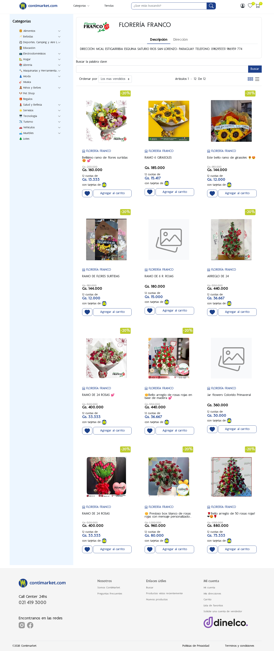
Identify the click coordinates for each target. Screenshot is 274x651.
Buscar (150, 587)
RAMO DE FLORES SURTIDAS (101, 276)
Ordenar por (88, 79)
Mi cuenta (209, 587)
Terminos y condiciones (239, 646)
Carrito (207, 599)
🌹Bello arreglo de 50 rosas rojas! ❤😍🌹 (231, 515)
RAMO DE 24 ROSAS (96, 513)
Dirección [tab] (180, 40)
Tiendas (109, 6)
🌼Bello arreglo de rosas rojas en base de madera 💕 (168, 397)
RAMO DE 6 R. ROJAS (159, 276)
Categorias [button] (81, 6)
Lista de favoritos (213, 605)
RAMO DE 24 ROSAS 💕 (98, 395)
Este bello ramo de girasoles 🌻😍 (231, 157)
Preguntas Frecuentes (109, 594)
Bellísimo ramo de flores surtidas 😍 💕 (105, 159)
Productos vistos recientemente (164, 593)
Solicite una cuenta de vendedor (223, 611)
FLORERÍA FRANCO (96, 151)
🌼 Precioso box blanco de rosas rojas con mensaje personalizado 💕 (168, 515)
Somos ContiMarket (108, 587)
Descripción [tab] (158, 40)
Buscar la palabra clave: (91, 61)
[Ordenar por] (115, 79)
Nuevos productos (157, 599)
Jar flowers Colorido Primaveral (229, 395)
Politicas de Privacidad (195, 646)
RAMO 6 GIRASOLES (158, 157)
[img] (242, 5)
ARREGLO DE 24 (218, 276)
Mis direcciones (212, 594)
